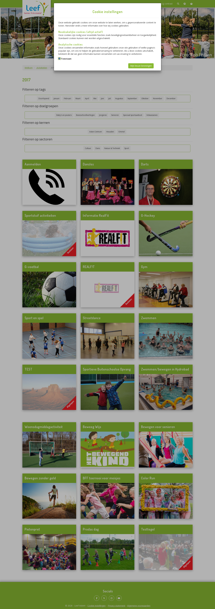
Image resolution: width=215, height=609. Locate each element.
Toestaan (66, 58)
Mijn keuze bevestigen (141, 65)
